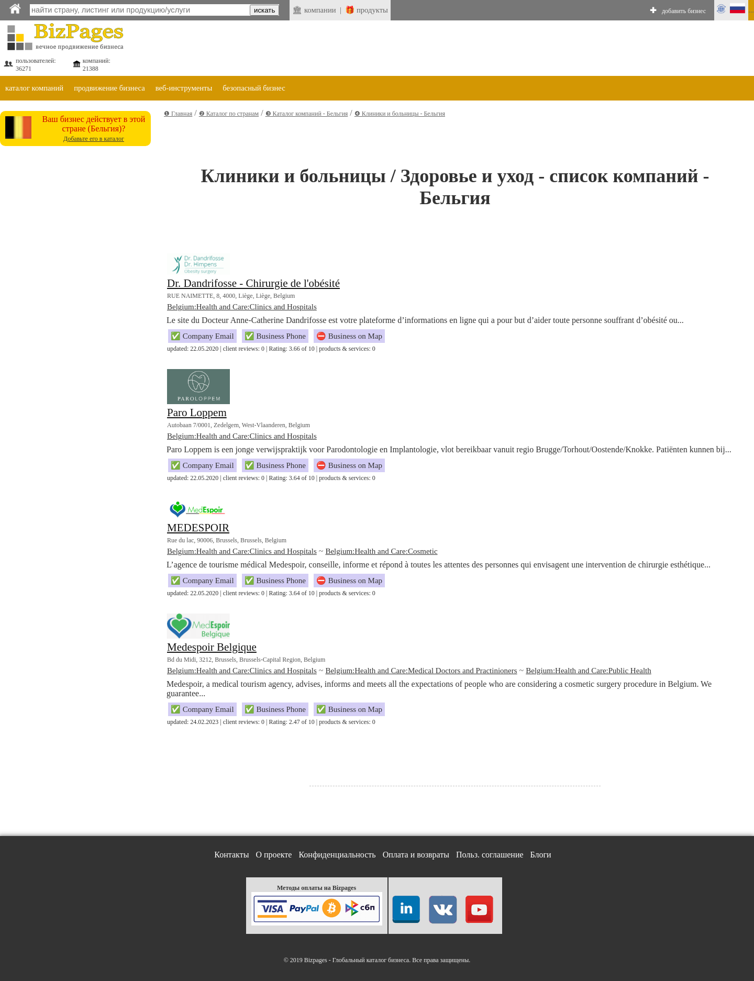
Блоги (540, 854)
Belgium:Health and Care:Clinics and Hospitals (242, 307)
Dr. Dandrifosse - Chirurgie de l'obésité (253, 283)
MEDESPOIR (198, 527)
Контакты (231, 854)
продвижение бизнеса (109, 88)
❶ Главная (178, 113)
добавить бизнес (684, 11)
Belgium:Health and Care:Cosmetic (381, 551)
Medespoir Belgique (212, 647)
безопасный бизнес (254, 88)
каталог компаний (34, 88)
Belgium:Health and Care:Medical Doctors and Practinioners (421, 670)
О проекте (274, 854)
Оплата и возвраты (416, 854)
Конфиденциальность (336, 854)
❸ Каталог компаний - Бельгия (306, 113)
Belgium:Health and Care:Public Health (588, 670)
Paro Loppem (197, 412)
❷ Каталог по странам (229, 113)
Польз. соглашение (490, 854)
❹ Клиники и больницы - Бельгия (399, 113)
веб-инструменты (184, 88)
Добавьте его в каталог (93, 138)
